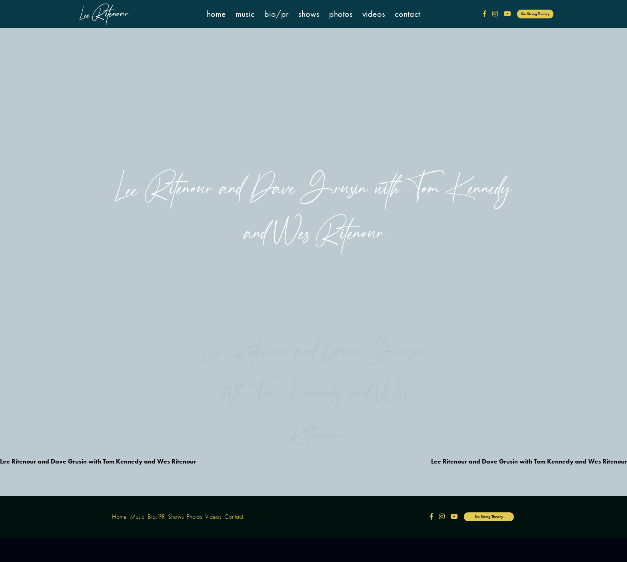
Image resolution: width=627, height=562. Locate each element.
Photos (341, 14)
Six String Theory (535, 13)
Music (245, 14)
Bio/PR (276, 14)
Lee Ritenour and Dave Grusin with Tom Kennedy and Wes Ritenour (98, 461)
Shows (308, 14)
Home (216, 14)
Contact (407, 14)
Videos (373, 14)
